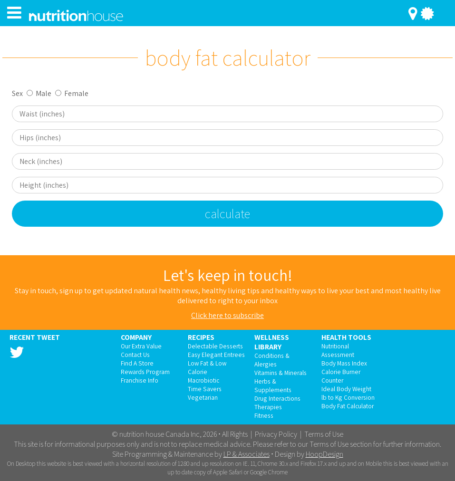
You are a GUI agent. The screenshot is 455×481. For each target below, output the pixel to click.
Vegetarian (203, 397)
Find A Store (137, 363)
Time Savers (205, 389)
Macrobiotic (203, 380)
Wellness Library (271, 341)
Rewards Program (145, 371)
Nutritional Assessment (337, 350)
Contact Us (135, 354)
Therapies (268, 407)
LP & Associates (246, 454)
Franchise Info (139, 380)
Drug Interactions (277, 398)
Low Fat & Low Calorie (207, 367)
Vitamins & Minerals (280, 372)
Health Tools (346, 337)
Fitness (263, 415)
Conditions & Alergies (272, 359)
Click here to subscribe (227, 315)
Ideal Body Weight (346, 389)
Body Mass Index (344, 363)
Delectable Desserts (215, 346)
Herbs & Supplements (272, 385)
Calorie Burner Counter (340, 376)
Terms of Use (323, 434)
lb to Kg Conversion (348, 397)
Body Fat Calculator (347, 406)
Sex (17, 93)
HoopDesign (324, 454)
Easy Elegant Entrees (216, 354)
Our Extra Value (141, 346)
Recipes (201, 337)
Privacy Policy (276, 434)
